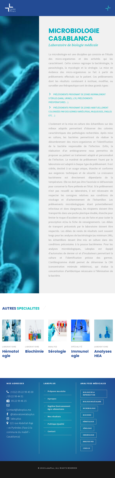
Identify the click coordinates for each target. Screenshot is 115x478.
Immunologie (80, 353)
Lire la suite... (52, 283)
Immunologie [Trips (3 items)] (88, 435)
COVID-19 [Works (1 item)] (86, 448)
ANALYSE (52, 346)
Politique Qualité (56, 424)
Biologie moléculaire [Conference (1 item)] (92, 402)
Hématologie (10, 353)
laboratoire (9, 346)
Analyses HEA (103, 353)
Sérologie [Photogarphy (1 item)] (87, 428)
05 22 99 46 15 (19, 400)
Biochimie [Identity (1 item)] (87, 415)
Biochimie (34, 351)
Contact (51, 431)
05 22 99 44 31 (15, 396)
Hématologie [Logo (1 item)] (88, 422)
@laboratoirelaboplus (22, 414)
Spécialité (76, 346)
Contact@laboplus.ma (19, 409)
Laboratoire (32, 346)
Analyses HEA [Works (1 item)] (88, 442)
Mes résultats (54, 416)
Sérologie (57, 351)
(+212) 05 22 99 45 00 (22, 392)
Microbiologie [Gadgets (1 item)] (89, 408)
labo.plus (16, 418)
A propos (52, 398)
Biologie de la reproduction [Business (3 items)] (89, 393)
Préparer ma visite (56, 391)
